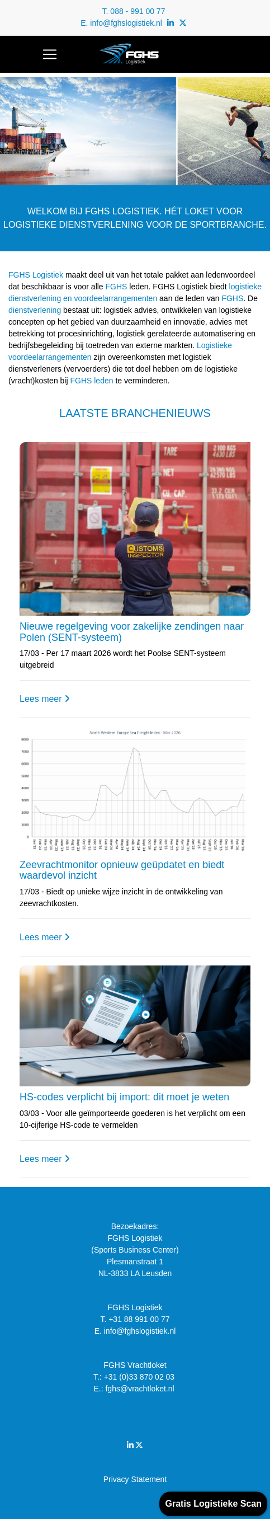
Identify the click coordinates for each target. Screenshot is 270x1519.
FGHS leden (91, 380)
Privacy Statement (135, 1479)
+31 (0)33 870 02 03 (140, 1376)
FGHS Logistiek (35, 274)
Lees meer (45, 699)
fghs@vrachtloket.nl (140, 1388)
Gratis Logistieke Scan (213, 1503)
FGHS (116, 286)
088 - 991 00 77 (137, 11)
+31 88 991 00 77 (138, 1319)
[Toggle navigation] (49, 54)
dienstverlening (34, 310)
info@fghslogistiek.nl (126, 22)
